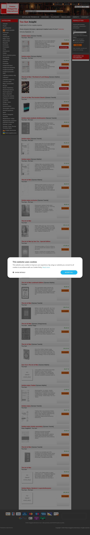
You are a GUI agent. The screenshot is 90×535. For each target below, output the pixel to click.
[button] (19, 272)
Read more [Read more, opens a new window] (46, 267)
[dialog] (45, 267)
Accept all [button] (69, 272)
